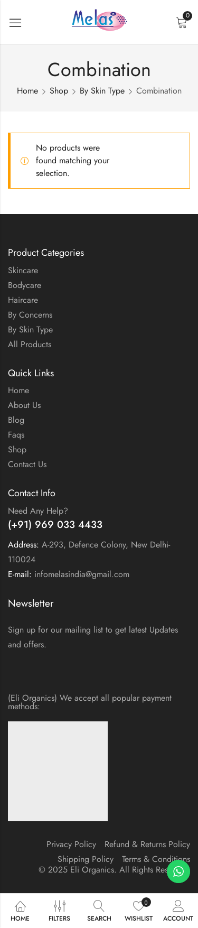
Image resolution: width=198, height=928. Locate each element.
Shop (59, 91)
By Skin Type (102, 91)
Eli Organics (92, 870)
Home (27, 91)
